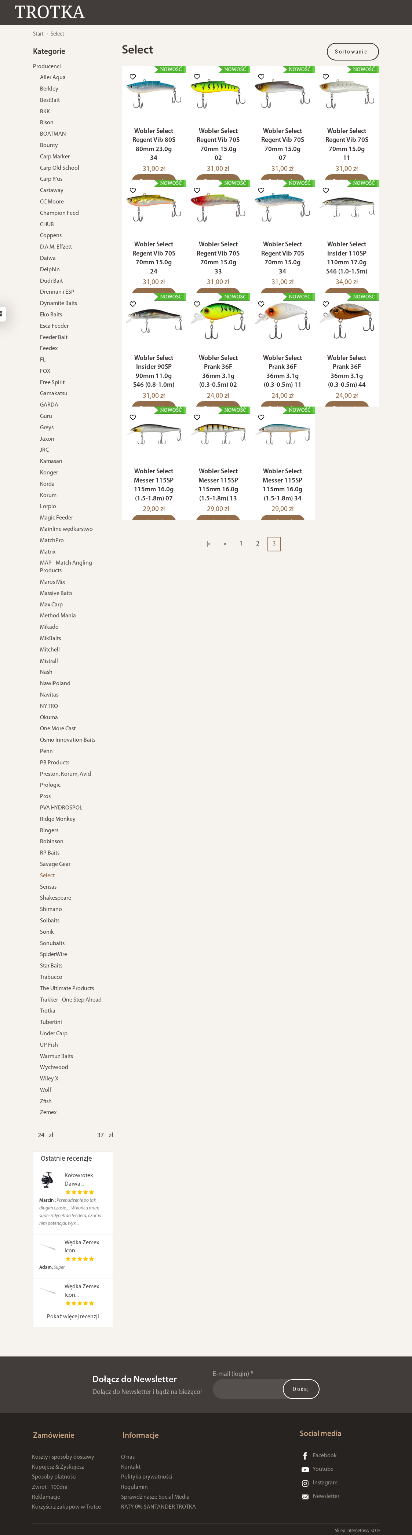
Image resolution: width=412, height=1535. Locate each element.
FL (43, 360)
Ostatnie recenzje (66, 1159)
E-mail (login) (231, 1374)
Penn (46, 751)
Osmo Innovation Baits (67, 740)
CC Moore (52, 202)
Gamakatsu (54, 394)
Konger (49, 473)
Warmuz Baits (56, 1057)
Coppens (51, 236)
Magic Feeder (56, 518)
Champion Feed (59, 213)
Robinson (51, 842)
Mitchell (50, 650)
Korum (48, 496)
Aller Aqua (53, 78)
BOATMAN (53, 134)
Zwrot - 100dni (50, 1484)
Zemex (48, 1113)
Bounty (49, 145)
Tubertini (51, 1022)
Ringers (49, 831)
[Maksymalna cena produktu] (101, 1136)
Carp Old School (59, 168)
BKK (45, 112)
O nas (128, 1454)
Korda (47, 484)
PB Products (54, 763)
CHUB (47, 225)
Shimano (51, 909)
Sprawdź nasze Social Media (155, 1494)
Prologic (50, 785)
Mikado (49, 627)
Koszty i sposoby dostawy (63, 1454)
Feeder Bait (54, 338)
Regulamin (134, 1484)
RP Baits (49, 853)
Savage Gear (55, 864)
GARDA (49, 405)
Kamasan (51, 461)
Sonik (47, 932)
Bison (47, 123)
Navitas (49, 695)
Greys (47, 428)
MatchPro (52, 541)
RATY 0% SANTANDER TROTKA (158, 1504)
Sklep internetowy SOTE (357, 1527)
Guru (46, 416)
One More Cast (58, 729)
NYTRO (49, 706)
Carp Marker (55, 157)
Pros (45, 797)
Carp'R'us (51, 179)
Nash (46, 672)
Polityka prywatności (146, 1474)
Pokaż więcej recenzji (73, 1317)
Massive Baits (56, 593)
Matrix (47, 552)
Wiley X (49, 1079)
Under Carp (54, 1034)
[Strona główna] (53, 12)
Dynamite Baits (58, 303)
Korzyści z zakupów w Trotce (66, 1504)
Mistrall (49, 661)
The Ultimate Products (67, 989)
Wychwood (54, 1068)
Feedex (49, 349)
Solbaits (49, 921)
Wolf (45, 1090)
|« (209, 561)
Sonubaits (52, 944)
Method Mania (58, 616)
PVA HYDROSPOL (61, 808)
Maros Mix (52, 582)
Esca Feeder (54, 326)
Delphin (50, 270)
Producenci (47, 67)
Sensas (48, 887)
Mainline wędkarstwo (66, 529)
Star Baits (51, 966)
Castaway (51, 191)
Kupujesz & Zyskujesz (58, 1464)
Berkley (49, 89)
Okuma (49, 718)
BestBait (50, 100)
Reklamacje (46, 1494)
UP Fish (49, 1045)
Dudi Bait (51, 281)
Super (52, 1267)
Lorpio (48, 507)
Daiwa (48, 258)
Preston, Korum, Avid (65, 774)
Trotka (47, 1011)
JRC (44, 450)
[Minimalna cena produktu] (41, 1136)
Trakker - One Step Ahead (71, 1000)
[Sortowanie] (353, 51)
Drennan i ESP (57, 292)
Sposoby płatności (54, 1474)
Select (47, 876)
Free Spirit (52, 383)
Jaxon (47, 439)
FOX (45, 371)
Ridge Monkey (58, 819)
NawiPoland (55, 684)
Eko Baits (51, 315)
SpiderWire (53, 955)
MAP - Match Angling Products (66, 567)
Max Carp (51, 605)
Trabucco (51, 977)
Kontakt (131, 1464)
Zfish (46, 1102)
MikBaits (50, 639)
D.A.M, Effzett (56, 247)
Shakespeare (55, 898)
